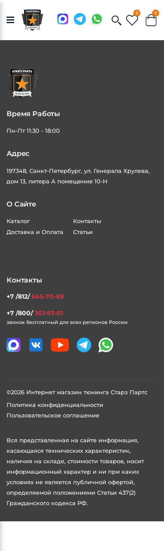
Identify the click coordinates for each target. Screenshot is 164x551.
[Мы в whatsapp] (97, 19)
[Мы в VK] (36, 345)
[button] (117, 21)
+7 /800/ (35, 313)
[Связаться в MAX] (62, 19)
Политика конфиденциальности (55, 404)
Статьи (83, 231)
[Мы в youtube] (60, 345)
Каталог (18, 220)
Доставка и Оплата (35, 231)
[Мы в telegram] (80, 19)
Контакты (87, 220)
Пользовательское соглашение (53, 415)
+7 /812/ (35, 296)
